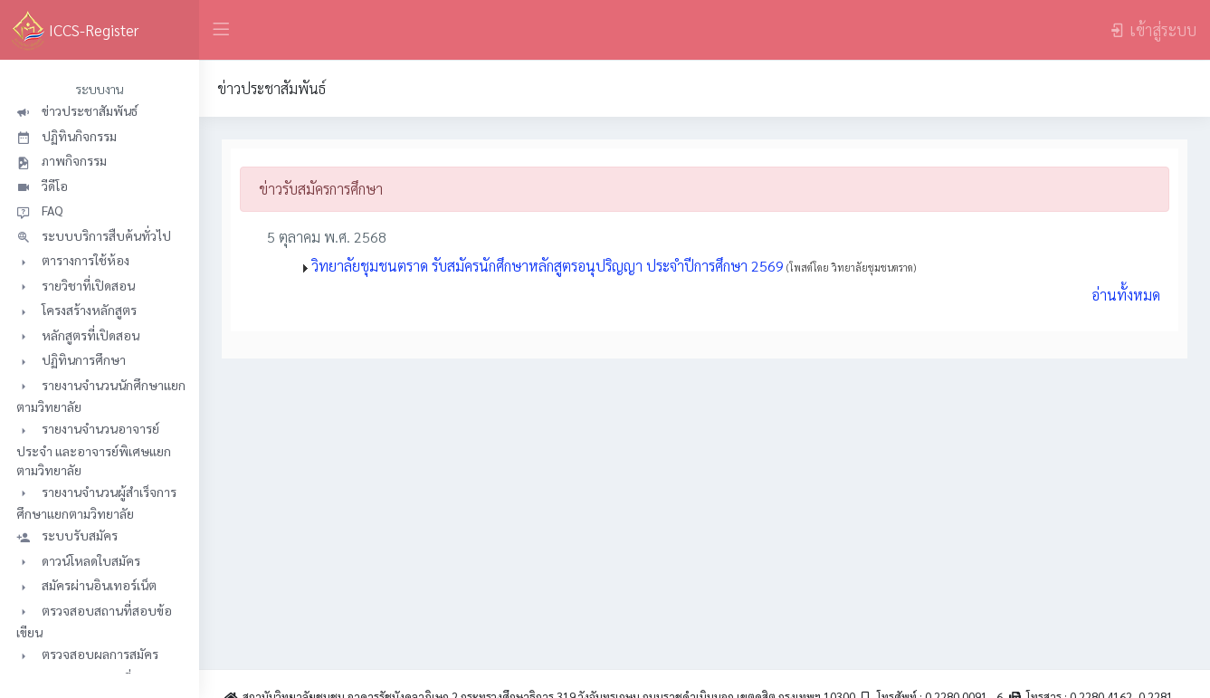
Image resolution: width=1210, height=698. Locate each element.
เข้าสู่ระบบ (1153, 29)
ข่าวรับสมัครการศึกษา (321, 188)
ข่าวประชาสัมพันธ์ (271, 88)
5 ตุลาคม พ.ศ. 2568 (317, 236)
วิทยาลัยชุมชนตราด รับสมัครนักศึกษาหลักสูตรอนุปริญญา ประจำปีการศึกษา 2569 (613, 265)
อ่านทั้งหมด (1125, 294)
